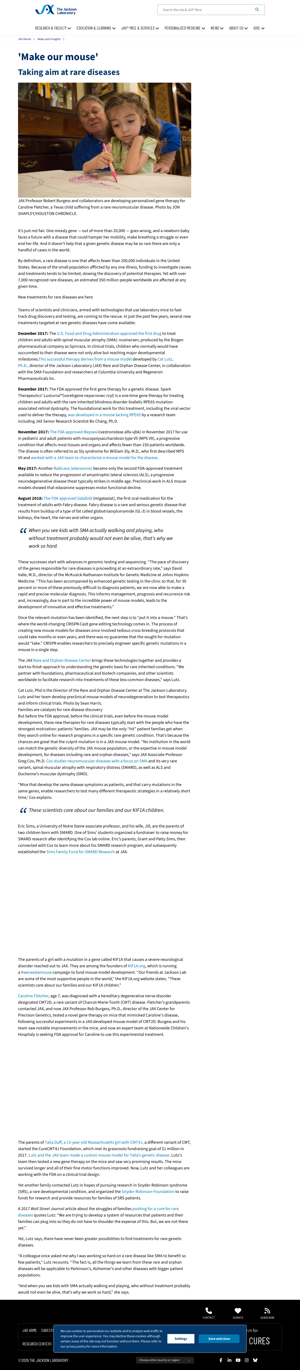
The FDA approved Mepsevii (74, 432)
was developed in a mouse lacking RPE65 (104, 415)
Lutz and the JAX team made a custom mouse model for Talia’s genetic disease (99, 1155)
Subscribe (267, 1313)
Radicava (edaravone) (73, 468)
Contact (209, 1313)
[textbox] (211, 9)
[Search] (257, 9)
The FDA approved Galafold (68, 498)
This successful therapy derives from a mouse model (85, 359)
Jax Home (30, 1330)
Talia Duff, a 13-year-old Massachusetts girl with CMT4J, (94, 1142)
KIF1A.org (136, 966)
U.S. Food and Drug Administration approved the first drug (109, 334)
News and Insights (49, 39)
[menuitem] (53, 28)
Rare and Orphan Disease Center (62, 660)
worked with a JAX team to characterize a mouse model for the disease (94, 458)
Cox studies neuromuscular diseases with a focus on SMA (96, 761)
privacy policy (76, 1346)
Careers (47, 1330)
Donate (238, 1313)
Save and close (219, 1338)
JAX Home (24, 39)
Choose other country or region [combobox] (165, 1360)
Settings (181, 1338)
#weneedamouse (36, 972)
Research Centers (37, 1343)
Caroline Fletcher (33, 996)
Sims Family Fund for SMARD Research (80, 852)
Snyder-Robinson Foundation (148, 1192)
